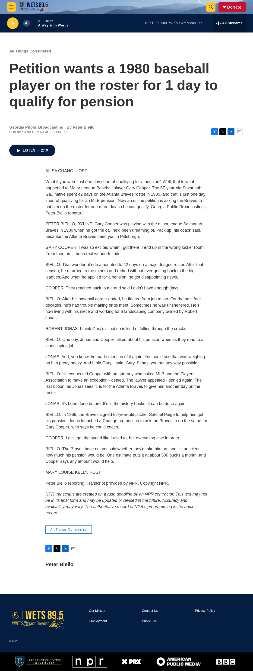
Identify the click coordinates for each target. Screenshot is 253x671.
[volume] (27, 23)
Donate (234, 7)
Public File (149, 621)
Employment (98, 621)
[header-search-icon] (210, 7)
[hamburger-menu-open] (11, 7)
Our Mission (97, 611)
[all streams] (229, 23)
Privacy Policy (205, 611)
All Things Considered (30, 51)
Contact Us (150, 611)
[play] (12, 23)
